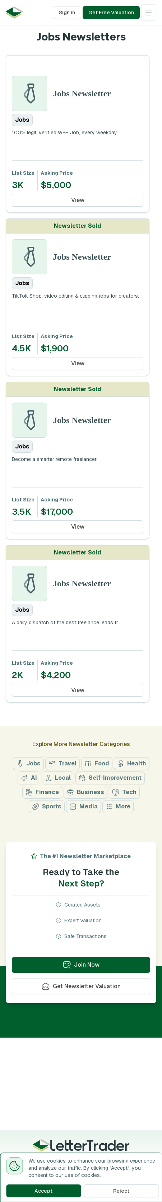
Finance (42, 792)
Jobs (28, 763)
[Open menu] (148, 12)
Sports (46, 806)
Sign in (67, 12)
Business (85, 792)
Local (58, 778)
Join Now (81, 965)
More (118, 806)
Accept (43, 1191)
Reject (121, 1191)
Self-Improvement (110, 778)
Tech (124, 792)
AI (29, 778)
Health (131, 763)
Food (96, 763)
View (77, 200)
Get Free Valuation (111, 12)
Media (83, 806)
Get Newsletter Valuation (81, 986)
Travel (62, 763)
